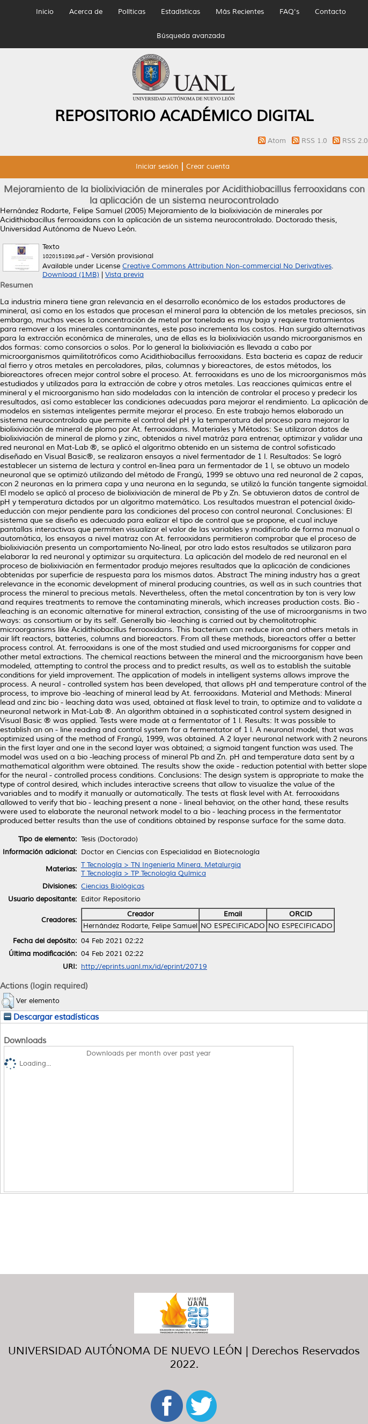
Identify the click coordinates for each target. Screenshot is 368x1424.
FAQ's (289, 11)
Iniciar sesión (157, 166)
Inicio (45, 11)
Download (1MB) (70, 274)
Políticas (131, 11)
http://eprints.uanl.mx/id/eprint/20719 (144, 966)
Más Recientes (240, 11)
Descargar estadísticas (51, 1017)
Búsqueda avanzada (191, 36)
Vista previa (124, 274)
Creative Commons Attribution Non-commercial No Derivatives (227, 266)
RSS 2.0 (355, 141)
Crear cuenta (208, 166)
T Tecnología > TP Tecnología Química (143, 873)
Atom (278, 141)
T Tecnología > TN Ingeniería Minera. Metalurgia (161, 865)
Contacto (330, 11)
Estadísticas (180, 11)
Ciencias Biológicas (112, 886)
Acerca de (85, 11)
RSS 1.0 (315, 141)
